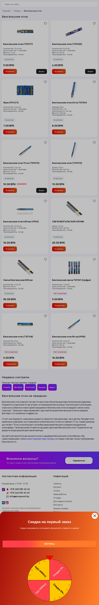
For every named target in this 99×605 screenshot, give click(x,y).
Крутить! (49, 544)
